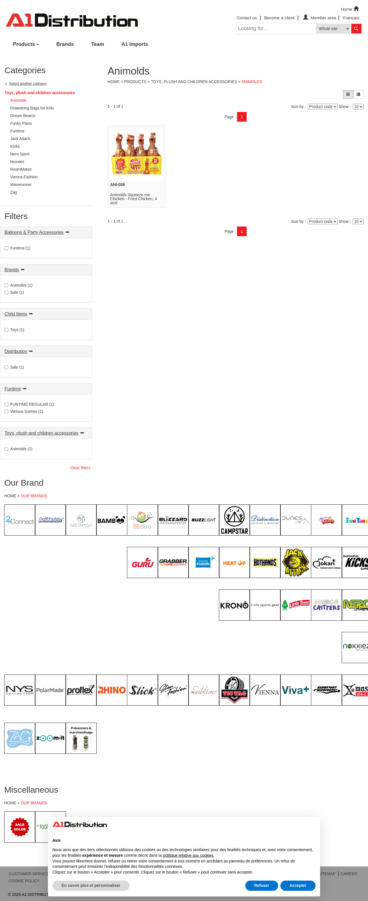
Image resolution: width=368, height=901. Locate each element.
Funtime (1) (18, 248)
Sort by (297, 106)
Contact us (246, 17)
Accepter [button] (297, 885)
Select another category (28, 84)
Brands (65, 44)
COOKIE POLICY (24, 881)
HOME (10, 496)
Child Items (16, 314)
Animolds (252, 81)
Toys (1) (14, 329)
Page (229, 117)
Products (24, 44)
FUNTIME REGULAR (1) (29, 404)
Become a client (279, 17)
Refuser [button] (261, 885)
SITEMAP (326, 874)
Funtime (13, 388)
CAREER (349, 874)
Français (351, 17)
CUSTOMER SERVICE (29, 874)
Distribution (16, 351)
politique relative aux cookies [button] (188, 855)
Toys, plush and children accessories (40, 92)
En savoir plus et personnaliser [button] (91, 885)
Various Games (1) (24, 411)
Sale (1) (14, 292)
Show (343, 106)
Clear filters (80, 468)
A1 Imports (134, 44)
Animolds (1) (19, 285)
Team (97, 44)
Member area (319, 17)
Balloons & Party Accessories (34, 232)
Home (350, 9)
